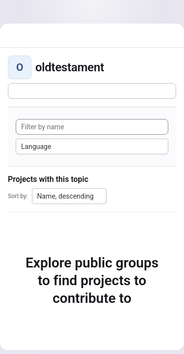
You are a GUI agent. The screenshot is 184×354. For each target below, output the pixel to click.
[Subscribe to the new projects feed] (92, 91)
